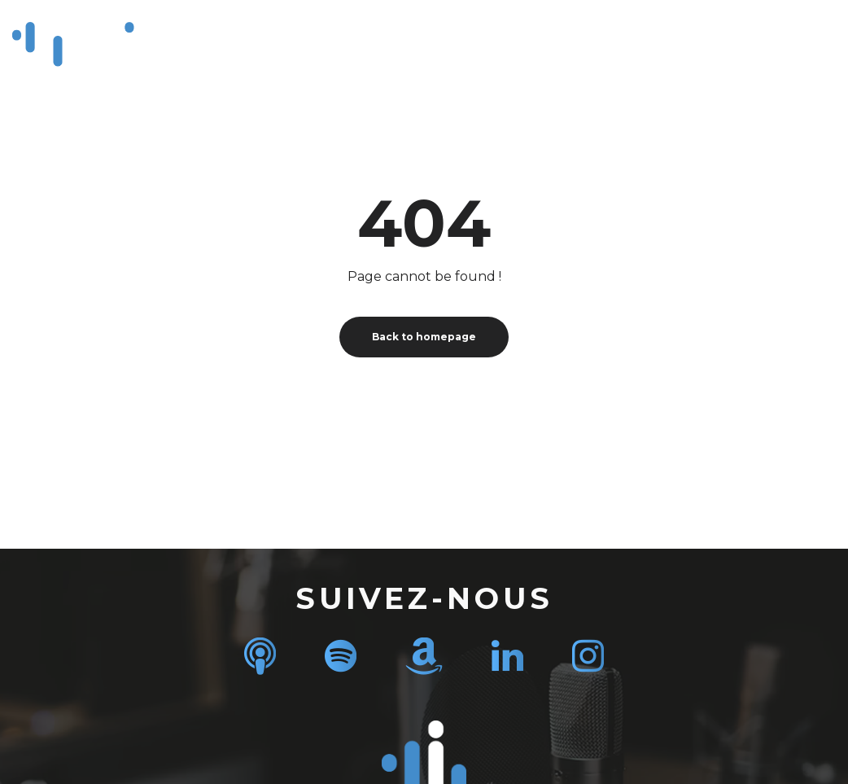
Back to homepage (424, 337)
